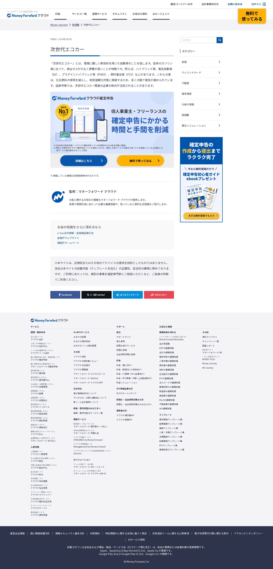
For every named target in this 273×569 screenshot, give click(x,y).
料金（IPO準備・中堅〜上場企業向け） (134, 378)
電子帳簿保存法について (84, 393)
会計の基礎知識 (166, 352)
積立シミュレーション (194, 125)
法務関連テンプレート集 (170, 436)
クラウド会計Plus (41, 345)
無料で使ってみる (141, 161)
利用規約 (95, 533)
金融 (184, 62)
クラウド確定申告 (45, 358)
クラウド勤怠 (43, 459)
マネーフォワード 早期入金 (86, 431)
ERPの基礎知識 (166, 348)
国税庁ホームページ (68, 242)
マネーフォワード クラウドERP (88, 382)
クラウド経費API (124, 419)
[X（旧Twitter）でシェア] (96, 295)
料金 (57, 13)
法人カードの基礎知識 (169, 382)
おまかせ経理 (79, 337)
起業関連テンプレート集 (170, 441)
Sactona (92, 452)
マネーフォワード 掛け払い (43, 439)
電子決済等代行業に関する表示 (211, 533)
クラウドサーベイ (41, 506)
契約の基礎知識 (166, 369)
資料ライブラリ (209, 337)
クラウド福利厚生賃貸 (41, 500)
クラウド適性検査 (39, 513)
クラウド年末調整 (39, 479)
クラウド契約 (79, 356)
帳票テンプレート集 (168, 428)
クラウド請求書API (125, 415)
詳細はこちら (83, 161)
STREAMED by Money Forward (87, 438)
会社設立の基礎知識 (168, 374)
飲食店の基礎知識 (167, 391)
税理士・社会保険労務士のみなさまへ (134, 404)
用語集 (75, 24)
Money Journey (59, 24)
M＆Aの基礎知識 (167, 400)
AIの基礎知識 (165, 408)
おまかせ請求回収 (81, 341)
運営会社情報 (17, 533)
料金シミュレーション (126, 382)
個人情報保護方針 (40, 533)
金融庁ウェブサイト (68, 238)
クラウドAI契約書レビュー (85, 361)
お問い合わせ (235, 4)
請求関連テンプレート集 (170, 419)
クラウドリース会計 (42, 351)
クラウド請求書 (38, 372)
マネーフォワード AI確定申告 (44, 365)
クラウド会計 (37, 338)
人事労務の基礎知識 (168, 361)
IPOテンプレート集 (168, 445)
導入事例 (120, 341)
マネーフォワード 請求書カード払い (90, 425)
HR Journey (207, 367)
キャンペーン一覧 (210, 341)
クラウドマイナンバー (41, 493)
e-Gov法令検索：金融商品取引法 (75, 233)
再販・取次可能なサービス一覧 (88, 413)
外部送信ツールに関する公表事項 (170, 533)
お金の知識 (188, 104)
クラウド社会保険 (39, 486)
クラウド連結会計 (39, 426)
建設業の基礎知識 (167, 395)
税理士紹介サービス (125, 345)
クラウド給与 (37, 473)
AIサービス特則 (136, 539)
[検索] (220, 40)
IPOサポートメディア (126, 393)
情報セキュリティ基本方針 (69, 533)
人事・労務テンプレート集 (171, 432)
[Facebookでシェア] (65, 295)
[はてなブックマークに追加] (128, 295)
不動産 (185, 83)
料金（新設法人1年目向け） (129, 369)
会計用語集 (164, 343)
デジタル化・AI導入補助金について (90, 397)
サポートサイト (123, 337)
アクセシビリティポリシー (248, 533)
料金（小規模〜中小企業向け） (131, 373)
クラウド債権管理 (42, 385)
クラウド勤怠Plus (44, 466)
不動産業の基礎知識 (168, 404)
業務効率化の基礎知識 (169, 386)
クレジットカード (191, 72)
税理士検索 (121, 350)
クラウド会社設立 (81, 365)
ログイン (256, 4)
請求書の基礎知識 (167, 365)
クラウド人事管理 (39, 452)
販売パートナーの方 (182, 4)
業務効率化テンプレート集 (171, 449)
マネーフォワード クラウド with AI (89, 472)
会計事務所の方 (210, 4)
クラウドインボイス (40, 405)
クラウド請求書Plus (40, 378)
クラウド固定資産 (39, 412)
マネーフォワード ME (212, 351)
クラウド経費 (38, 392)
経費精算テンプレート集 (170, 423)
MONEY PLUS (211, 358)
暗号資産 (187, 93)
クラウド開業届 (80, 369)
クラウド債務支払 (39, 399)
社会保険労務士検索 (125, 354)
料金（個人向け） (124, 365)
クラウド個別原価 (39, 419)
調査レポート (208, 345)
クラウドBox (43, 432)
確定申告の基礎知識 (168, 356)
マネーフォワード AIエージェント (89, 465)
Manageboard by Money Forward (89, 445)
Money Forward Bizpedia (173, 338)
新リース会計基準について (85, 402)
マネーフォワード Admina (85, 378)
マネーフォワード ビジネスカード (89, 373)
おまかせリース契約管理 (84, 345)
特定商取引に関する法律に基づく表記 (126, 533)
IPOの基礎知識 (166, 378)
